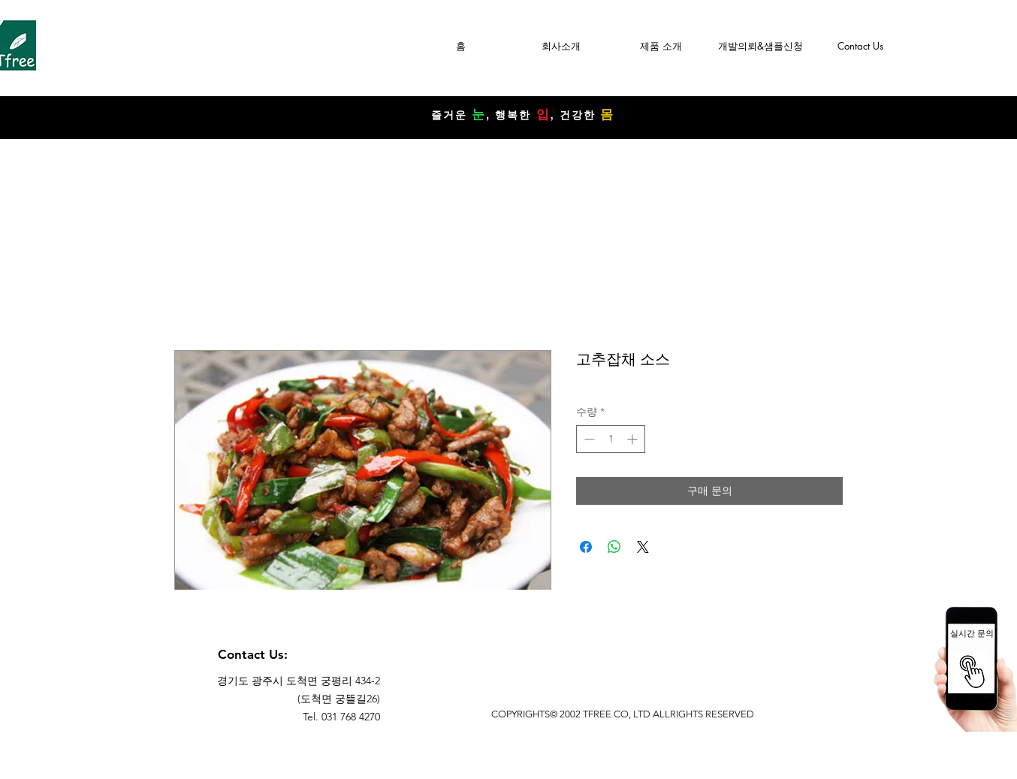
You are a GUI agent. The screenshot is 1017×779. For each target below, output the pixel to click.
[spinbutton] (610, 439)
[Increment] (633, 439)
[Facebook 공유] (586, 547)
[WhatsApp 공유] (614, 547)
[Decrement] (587, 439)
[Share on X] (643, 547)
